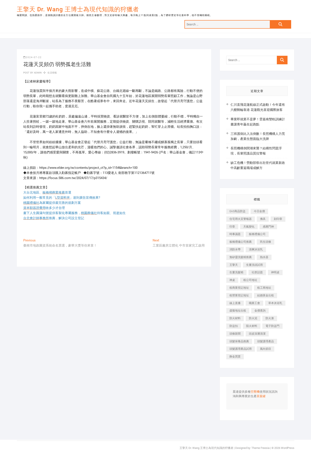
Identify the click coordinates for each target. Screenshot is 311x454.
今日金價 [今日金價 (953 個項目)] (259, 211)
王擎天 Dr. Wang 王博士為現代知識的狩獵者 (78, 9)
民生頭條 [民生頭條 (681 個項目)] (265, 241)
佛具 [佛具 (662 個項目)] (263, 218)
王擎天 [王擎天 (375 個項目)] (233, 264)
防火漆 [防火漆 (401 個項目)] (270, 318)
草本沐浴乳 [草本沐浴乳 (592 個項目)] (275, 303)
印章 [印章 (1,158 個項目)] (232, 226)
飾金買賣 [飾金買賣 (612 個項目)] (235, 356)
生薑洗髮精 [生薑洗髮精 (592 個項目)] (236, 272)
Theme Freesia (260, 448)
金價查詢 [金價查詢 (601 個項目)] (260, 310)
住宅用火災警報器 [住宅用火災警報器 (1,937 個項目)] (240, 218)
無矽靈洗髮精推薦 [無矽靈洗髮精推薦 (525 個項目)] (240, 257)
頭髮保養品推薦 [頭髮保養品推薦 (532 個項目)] (239, 341)
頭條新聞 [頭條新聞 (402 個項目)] (235, 333)
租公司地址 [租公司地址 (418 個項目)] (250, 280)
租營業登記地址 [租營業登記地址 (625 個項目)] (239, 295)
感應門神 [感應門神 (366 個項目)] (268, 226)
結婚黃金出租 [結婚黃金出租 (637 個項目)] (265, 295)
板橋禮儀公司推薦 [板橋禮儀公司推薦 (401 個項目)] (240, 241)
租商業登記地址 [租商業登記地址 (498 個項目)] (239, 287)
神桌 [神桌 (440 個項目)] (232, 280)
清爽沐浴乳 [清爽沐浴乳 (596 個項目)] (256, 249)
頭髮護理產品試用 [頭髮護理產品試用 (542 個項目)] (240, 348)
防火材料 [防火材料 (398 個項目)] (235, 318)
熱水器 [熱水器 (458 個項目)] (264, 257)
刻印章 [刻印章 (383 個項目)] (278, 218)
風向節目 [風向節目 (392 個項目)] (265, 348)
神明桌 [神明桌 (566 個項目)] (275, 272)
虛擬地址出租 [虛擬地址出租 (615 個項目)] (237, 310)
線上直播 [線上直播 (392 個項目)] (235, 303)
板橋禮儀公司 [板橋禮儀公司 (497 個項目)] (257, 234)
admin (37, 72)
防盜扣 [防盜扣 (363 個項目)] (233, 326)
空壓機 (255, 392)
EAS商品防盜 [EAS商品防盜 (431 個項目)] (237, 211)
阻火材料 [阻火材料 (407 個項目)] (251, 326)
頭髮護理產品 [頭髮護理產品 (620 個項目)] (265, 341)
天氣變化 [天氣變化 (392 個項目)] (248, 226)
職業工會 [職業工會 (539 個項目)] (254, 303)
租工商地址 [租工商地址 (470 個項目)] (264, 287)
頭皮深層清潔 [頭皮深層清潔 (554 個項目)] (257, 333)
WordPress (287, 448)
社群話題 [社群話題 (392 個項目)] (257, 272)
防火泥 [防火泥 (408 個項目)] (253, 318)
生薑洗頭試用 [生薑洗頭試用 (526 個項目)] (254, 264)
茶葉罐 (261, 396)
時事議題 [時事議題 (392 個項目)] (235, 234)
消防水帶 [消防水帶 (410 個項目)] (235, 249)
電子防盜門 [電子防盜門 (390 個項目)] (272, 326)
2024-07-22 (32, 57)
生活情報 (52, 72)
